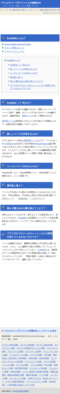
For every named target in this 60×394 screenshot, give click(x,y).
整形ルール (27, 116)
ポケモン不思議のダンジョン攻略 (31, 348)
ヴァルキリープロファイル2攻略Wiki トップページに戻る (30, 330)
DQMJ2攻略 (44, 358)
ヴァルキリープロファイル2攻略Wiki (21, 2)
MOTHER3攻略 (21, 368)
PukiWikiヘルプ (14, 60)
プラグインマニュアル (14, 51)
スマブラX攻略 (36, 355)
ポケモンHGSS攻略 (10, 345)
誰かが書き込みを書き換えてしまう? (26, 81)
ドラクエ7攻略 (8, 365)
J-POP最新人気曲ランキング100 (21, 385)
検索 (23, 10)
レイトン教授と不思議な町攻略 (35, 372)
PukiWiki (12, 38)
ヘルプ (28, 10)
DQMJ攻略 (32, 358)
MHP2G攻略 (15, 372)
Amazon (52, 381)
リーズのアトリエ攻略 (18, 355)
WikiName (10, 143)
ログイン (55, 13)
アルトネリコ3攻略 (33, 351)
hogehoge (22, 198)
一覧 (9, 10)
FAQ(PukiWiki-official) (14, 44)
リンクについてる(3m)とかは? (23, 73)
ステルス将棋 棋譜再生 (15, 381)
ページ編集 (39, 10)
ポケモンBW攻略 (27, 345)
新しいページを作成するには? (23, 69)
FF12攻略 (48, 365)
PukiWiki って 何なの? (20, 65)
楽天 (4, 385)
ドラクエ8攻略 (22, 365)
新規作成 (48, 10)
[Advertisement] (30, 22)
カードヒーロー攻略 (17, 378)
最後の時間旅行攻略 (15, 375)
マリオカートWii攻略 (38, 368)
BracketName (43, 143)
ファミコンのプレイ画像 (37, 381)
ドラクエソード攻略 (33, 361)
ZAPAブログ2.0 (34, 378)
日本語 (27, 44)
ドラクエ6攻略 (49, 361)
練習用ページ (8, 121)
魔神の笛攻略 (31, 375)
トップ (4, 10)
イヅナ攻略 (43, 375)
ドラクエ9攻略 (36, 365)
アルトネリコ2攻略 (15, 351)
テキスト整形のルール (14, 48)
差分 (55, 10)
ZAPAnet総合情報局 (20, 391)
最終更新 (16, 10)
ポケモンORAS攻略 (44, 345)
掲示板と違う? (16, 77)
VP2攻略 (47, 355)
